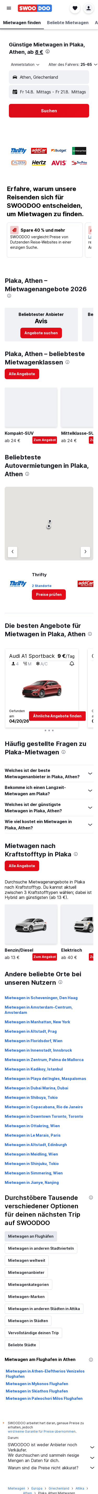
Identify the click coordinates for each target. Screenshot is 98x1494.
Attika (80, 1488)
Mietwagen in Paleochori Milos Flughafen (44, 1398)
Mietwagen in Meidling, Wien (31, 1154)
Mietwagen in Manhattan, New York (37, 1022)
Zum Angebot (44, 440)
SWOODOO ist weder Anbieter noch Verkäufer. (51, 1447)
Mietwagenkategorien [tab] (28, 1284)
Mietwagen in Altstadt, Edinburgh (36, 1144)
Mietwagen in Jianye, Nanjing (32, 1182)
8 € (39, 52)
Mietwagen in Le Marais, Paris (33, 1135)
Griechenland (59, 1488)
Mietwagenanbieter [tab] (26, 1272)
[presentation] (47, 51)
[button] (9, 8)
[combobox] (25, 64)
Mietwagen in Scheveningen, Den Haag (41, 997)
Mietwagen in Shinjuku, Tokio (32, 1163)
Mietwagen (16, 1488)
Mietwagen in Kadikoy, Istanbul (34, 1069)
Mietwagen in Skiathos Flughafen (37, 1391)
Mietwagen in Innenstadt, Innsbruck (38, 1050)
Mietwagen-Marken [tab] (26, 1296)
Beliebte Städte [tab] (22, 1345)
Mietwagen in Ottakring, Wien (32, 1126)
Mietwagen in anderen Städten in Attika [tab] (44, 1308)
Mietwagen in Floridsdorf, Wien (33, 1041)
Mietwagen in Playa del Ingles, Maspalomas (45, 1078)
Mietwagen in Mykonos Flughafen (37, 1383)
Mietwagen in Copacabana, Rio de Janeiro (44, 1107)
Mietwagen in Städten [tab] (28, 1320)
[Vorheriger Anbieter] (12, 552)
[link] (41, 333)
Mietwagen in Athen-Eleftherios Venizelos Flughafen (45, 1374)
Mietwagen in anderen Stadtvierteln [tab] (41, 1248)
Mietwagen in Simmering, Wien (34, 1173)
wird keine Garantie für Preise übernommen (42, 1431)
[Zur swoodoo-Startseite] (35, 8)
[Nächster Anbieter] (85, 552)
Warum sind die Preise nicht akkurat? (51, 1468)
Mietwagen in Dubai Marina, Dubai (36, 1088)
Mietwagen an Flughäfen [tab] (31, 1236)
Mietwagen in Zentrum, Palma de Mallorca (44, 1059)
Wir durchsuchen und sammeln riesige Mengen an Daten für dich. (51, 1458)
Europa (36, 1488)
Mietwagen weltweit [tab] (26, 1260)
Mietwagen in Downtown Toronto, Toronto (44, 1116)
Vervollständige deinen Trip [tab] (33, 1333)
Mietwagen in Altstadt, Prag (31, 1031)
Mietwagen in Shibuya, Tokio (31, 1097)
